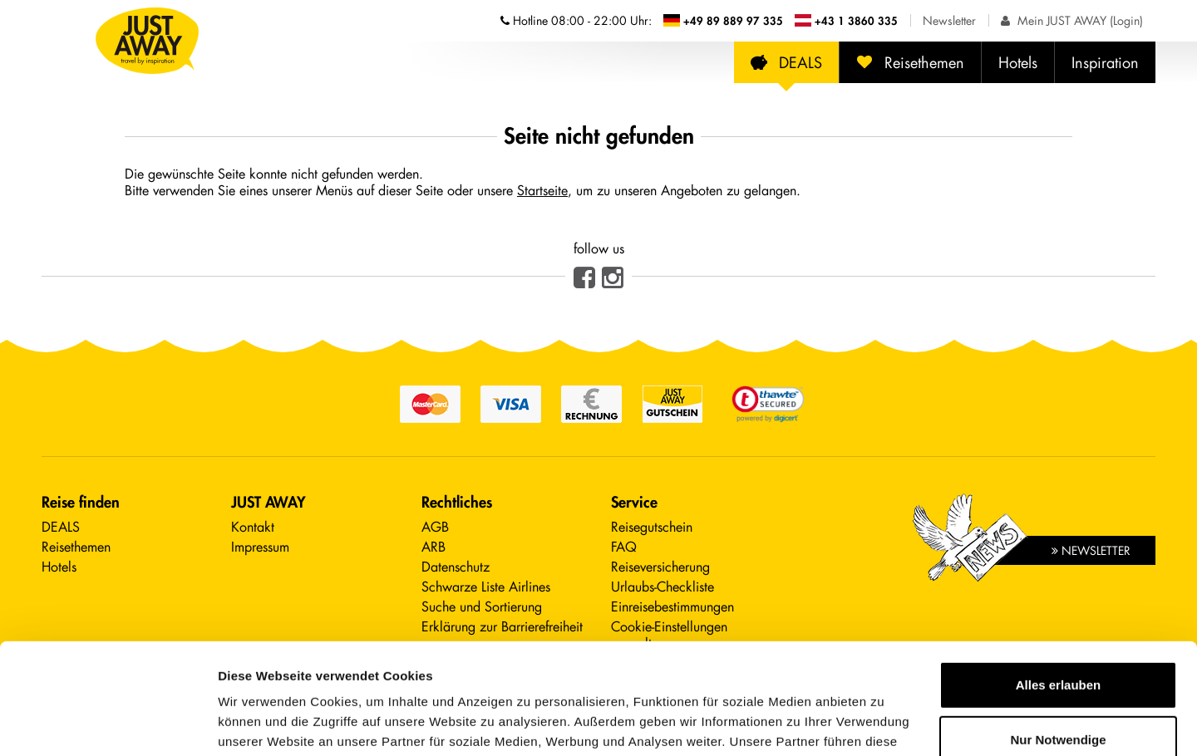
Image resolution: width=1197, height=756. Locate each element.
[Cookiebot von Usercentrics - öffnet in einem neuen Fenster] (107, 723)
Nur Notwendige (1058, 635)
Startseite (542, 190)
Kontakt (252, 526)
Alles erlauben (1058, 581)
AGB (435, 526)
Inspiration (1105, 62)
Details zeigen (260, 723)
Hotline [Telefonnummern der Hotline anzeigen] (576, 20)
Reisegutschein (651, 526)
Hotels (1017, 62)
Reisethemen (910, 62)
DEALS (786, 62)
